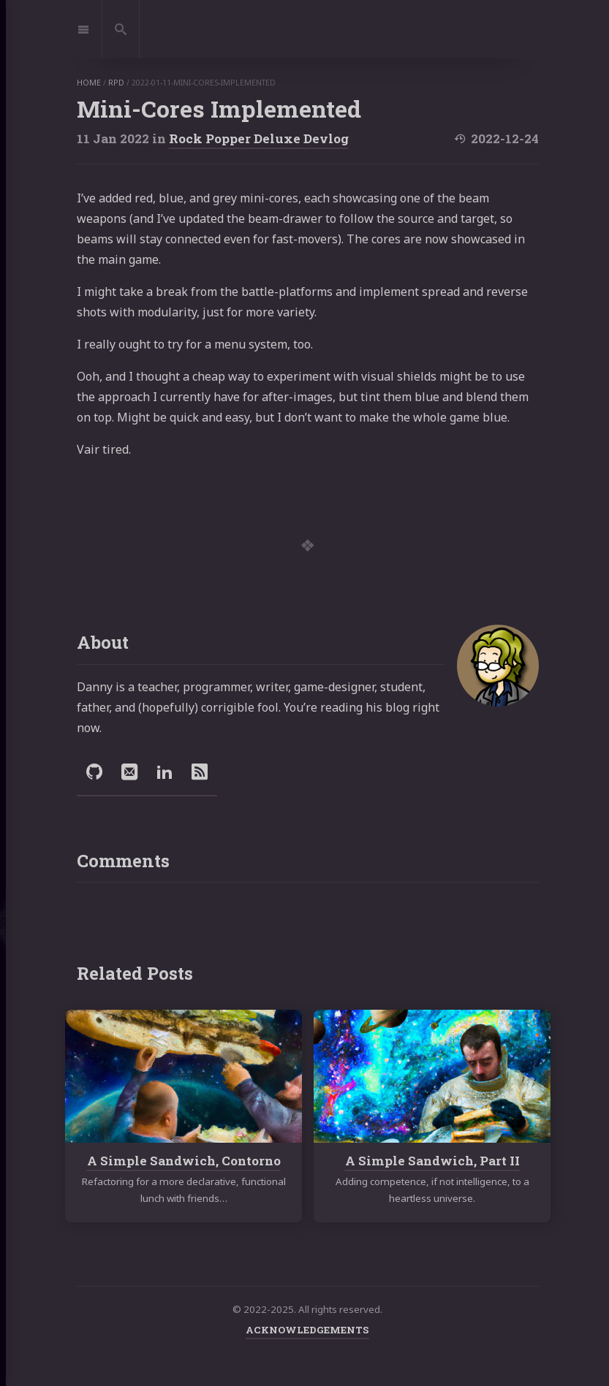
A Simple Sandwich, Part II (431, 1160)
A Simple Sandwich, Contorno (183, 1160)
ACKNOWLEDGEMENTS (307, 1329)
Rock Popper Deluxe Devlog (259, 138)
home (89, 82)
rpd (116, 82)
